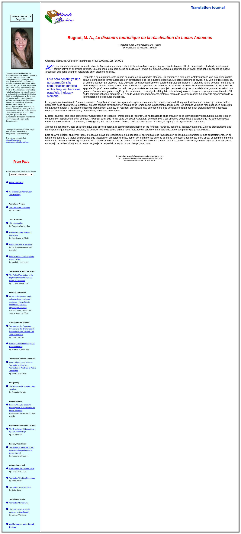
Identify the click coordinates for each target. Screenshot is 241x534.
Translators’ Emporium (18, 503)
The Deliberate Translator (19, 207)
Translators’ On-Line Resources (22, 478)
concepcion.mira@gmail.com (17, 142)
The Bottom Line (16, 223)
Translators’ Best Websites (20, 487)
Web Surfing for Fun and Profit (21, 469)
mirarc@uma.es (12, 140)
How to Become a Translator (20, 244)
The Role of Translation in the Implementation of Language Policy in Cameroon (21, 278)
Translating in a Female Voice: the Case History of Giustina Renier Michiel (21, 450)
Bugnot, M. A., (22, 407)
